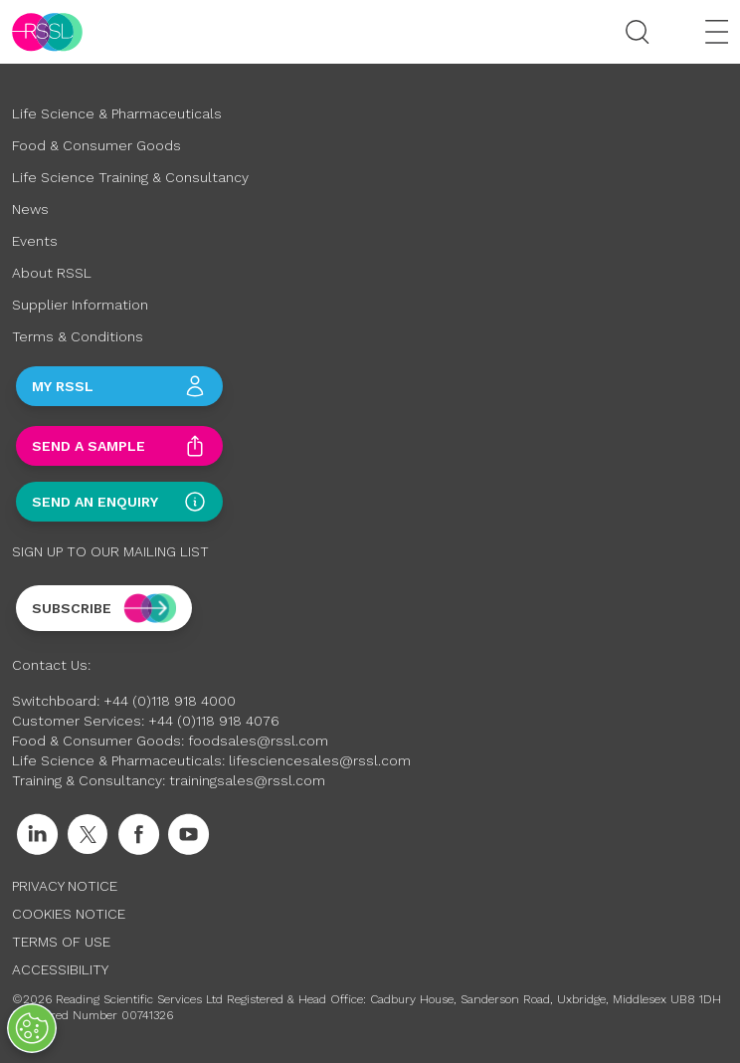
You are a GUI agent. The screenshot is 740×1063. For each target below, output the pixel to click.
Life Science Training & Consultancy (130, 177)
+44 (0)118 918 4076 (213, 721)
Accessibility (60, 969)
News (30, 209)
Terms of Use (61, 942)
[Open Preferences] (32, 1028)
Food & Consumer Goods (96, 145)
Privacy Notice (64, 886)
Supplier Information (80, 305)
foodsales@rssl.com (258, 740)
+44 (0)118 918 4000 (169, 701)
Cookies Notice (68, 914)
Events (35, 241)
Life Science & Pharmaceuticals (117, 113)
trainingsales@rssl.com (247, 780)
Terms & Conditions (77, 336)
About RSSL (52, 273)
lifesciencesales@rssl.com (320, 760)
